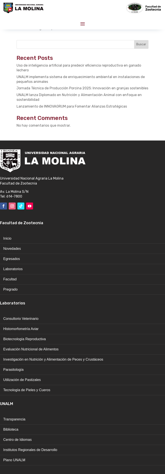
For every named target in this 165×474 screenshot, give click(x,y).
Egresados (11, 259)
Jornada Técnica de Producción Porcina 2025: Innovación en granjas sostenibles (82, 88)
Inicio (7, 238)
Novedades (12, 248)
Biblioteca (10, 429)
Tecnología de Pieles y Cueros (26, 390)
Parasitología (13, 369)
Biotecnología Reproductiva (24, 339)
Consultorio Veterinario (20, 318)
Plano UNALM (14, 460)
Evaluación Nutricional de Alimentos (30, 349)
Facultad (10, 279)
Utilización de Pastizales (22, 380)
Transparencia (14, 419)
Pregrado (10, 289)
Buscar (141, 44)
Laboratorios (13, 269)
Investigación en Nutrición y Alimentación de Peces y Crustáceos (53, 359)
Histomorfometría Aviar (20, 329)
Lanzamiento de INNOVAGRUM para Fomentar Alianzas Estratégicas (72, 106)
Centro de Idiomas (17, 439)
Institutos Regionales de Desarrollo (30, 450)
